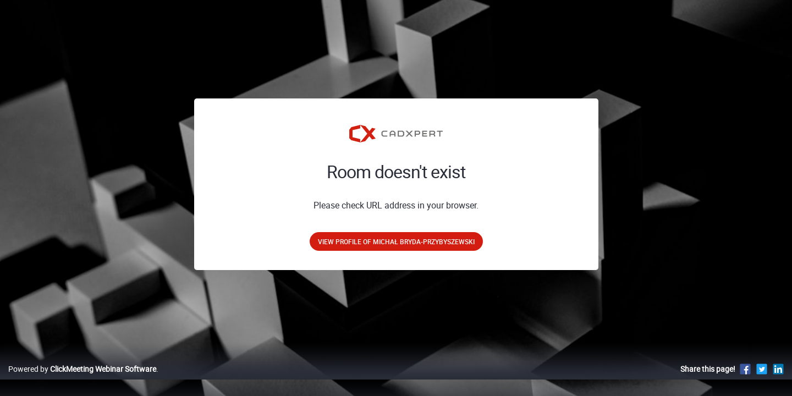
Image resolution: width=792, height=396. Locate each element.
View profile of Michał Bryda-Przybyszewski (396, 241)
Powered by (82, 380)
